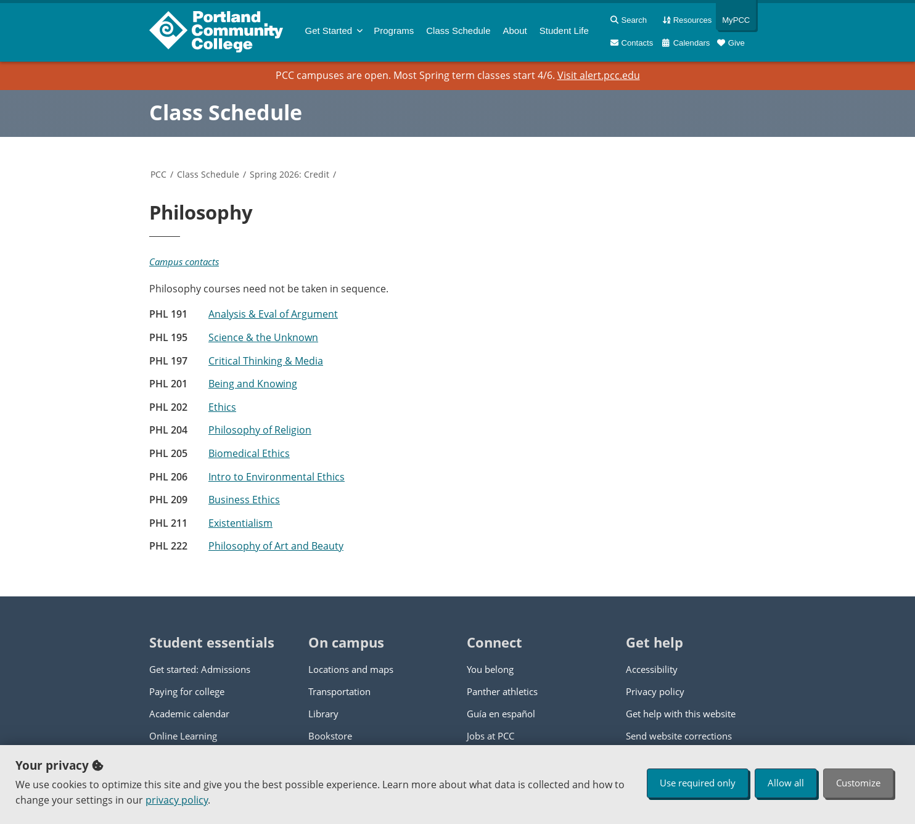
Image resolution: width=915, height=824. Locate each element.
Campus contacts (184, 261)
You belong (490, 669)
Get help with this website (681, 713)
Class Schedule (225, 112)
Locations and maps (350, 669)
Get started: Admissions (199, 669)
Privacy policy (655, 691)
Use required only (698, 783)
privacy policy (177, 800)
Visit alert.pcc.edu (598, 75)
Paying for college (186, 691)
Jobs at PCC (490, 736)
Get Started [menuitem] (329, 30)
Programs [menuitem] (394, 30)
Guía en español (501, 713)
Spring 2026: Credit (289, 174)
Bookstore (330, 736)
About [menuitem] (515, 30)
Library (323, 713)
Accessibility (652, 669)
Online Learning (183, 736)
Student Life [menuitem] (564, 30)
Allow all (786, 783)
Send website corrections (679, 736)
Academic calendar (189, 713)
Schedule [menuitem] (458, 30)
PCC (158, 174)
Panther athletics (502, 691)
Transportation (339, 691)
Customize (858, 783)
